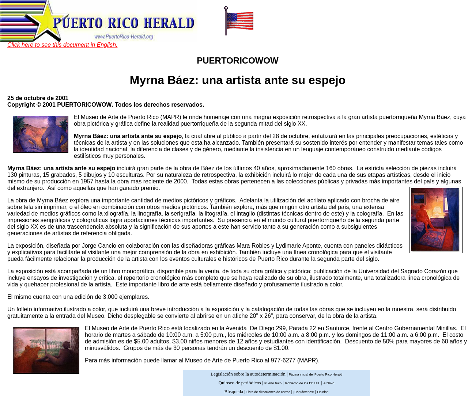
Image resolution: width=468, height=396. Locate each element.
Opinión (322, 392)
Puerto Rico (273, 383)
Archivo (328, 383)
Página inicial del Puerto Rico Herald (315, 374)
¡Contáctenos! (303, 392)
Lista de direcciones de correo (268, 392)
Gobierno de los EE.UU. (302, 383)
